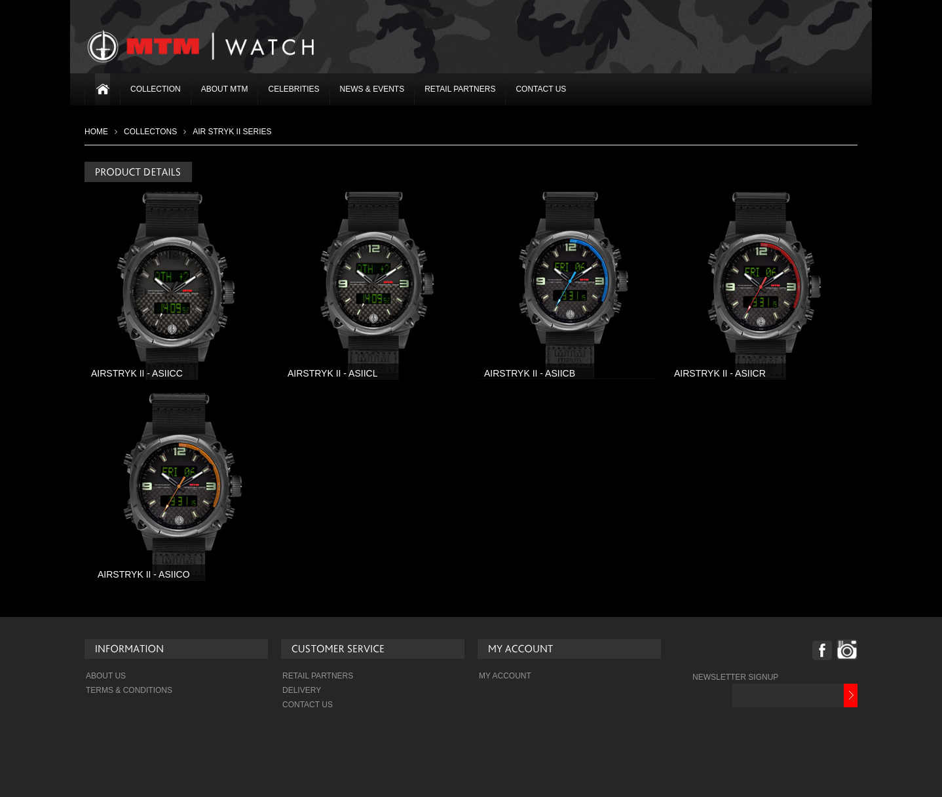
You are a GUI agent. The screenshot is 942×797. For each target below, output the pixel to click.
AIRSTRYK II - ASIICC (137, 373)
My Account (505, 675)
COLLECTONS (150, 131)
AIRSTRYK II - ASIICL (332, 373)
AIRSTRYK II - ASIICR (720, 373)
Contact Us (541, 89)
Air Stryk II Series (232, 131)
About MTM (224, 89)
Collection (155, 89)
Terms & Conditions (129, 690)
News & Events (372, 89)
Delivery (301, 690)
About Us (106, 675)
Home (96, 131)
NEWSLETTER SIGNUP (735, 677)
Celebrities (293, 89)
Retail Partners (459, 89)
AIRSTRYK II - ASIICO (144, 574)
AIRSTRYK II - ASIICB (529, 373)
